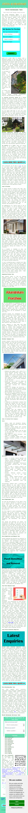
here (15, 711)
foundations (4, 771)
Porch (3, 165)
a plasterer (17, 770)
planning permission (18, 98)
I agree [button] (16, 801)
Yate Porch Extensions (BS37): (10, 14)
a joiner (19, 773)
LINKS (14, 7)
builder (9, 59)
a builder (21, 772)
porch (19, 539)
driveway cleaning (16, 767)
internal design (6, 94)
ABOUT (17, 7)
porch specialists (19, 175)
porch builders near (7, 675)
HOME (11, 7)
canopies (7, 342)
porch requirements (21, 620)
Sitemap (3, 798)
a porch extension (21, 17)
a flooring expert (17, 771)
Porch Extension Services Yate (11, 715)
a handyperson (5, 776)
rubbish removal (8, 773)
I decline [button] (17, 804)
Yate (20, 165)
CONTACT (20, 7)
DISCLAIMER (24, 7)
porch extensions (19, 179)
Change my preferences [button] (16, 807)
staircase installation (7, 772)
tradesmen (4, 777)
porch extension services (15, 627)
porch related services (13, 618)
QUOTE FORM (10, 622)
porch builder (14, 114)
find (7, 689)
